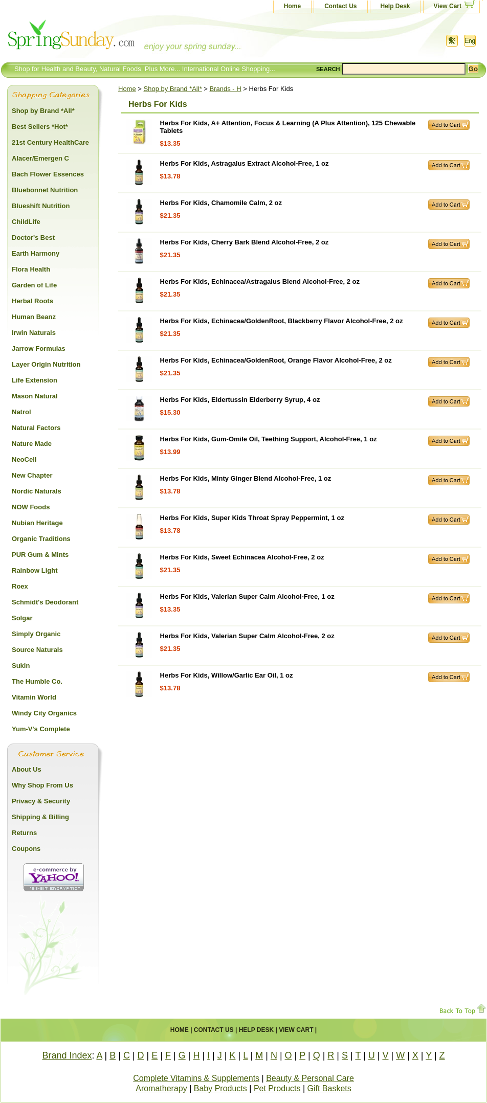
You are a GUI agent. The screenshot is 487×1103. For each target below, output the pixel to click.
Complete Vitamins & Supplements (196, 1078)
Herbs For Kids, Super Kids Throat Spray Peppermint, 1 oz (252, 518)
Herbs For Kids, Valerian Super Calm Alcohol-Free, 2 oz (247, 636)
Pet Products (277, 1088)
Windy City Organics (44, 713)
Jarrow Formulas (38, 348)
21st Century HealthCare (50, 142)
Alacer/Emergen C (40, 158)
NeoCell (24, 459)
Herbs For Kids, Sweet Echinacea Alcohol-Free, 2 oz (242, 557)
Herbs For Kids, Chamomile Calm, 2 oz (221, 203)
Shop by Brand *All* (173, 89)
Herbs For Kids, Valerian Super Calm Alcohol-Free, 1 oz (247, 596)
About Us (26, 769)
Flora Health (31, 269)
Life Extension (34, 380)
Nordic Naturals (36, 491)
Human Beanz (34, 317)
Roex (20, 586)
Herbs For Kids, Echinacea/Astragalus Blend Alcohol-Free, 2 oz (260, 281)
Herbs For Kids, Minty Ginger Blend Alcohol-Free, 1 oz (245, 478)
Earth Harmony (35, 253)
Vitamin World (34, 697)
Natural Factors (36, 428)
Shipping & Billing (40, 817)
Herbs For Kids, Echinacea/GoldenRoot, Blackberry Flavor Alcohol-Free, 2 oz (281, 321)
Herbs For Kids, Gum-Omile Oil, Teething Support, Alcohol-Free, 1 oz (268, 439)
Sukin (21, 665)
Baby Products (220, 1088)
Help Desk (395, 6)
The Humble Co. (37, 681)
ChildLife (26, 222)
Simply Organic (36, 634)
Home (292, 6)
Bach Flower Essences (48, 174)
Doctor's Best (33, 237)
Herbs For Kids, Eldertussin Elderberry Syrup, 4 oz (240, 399)
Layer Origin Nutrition (46, 364)
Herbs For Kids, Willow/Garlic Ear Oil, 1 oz (226, 675)
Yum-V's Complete (41, 729)
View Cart (447, 6)
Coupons (26, 848)
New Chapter (32, 475)
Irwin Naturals (34, 332)
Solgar (22, 618)
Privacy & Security (41, 801)
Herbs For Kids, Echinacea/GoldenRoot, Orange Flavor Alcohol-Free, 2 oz (276, 360)
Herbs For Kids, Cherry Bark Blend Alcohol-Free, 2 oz (244, 242)
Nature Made (32, 443)
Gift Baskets (329, 1088)
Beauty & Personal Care (310, 1078)
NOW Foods (31, 507)
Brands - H (225, 89)
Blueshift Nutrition (41, 206)
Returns (24, 833)
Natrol (21, 412)
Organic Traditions (41, 539)
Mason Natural (35, 396)
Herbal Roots (32, 301)
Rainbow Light (35, 570)
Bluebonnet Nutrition (45, 190)
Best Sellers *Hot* (40, 126)
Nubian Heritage (37, 523)
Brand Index (67, 1055)
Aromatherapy (161, 1088)
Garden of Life (34, 285)
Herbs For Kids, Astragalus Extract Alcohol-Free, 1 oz (244, 163)
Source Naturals (37, 650)
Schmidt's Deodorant (45, 602)
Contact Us (340, 6)
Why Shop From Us (42, 785)
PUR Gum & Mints (40, 554)
